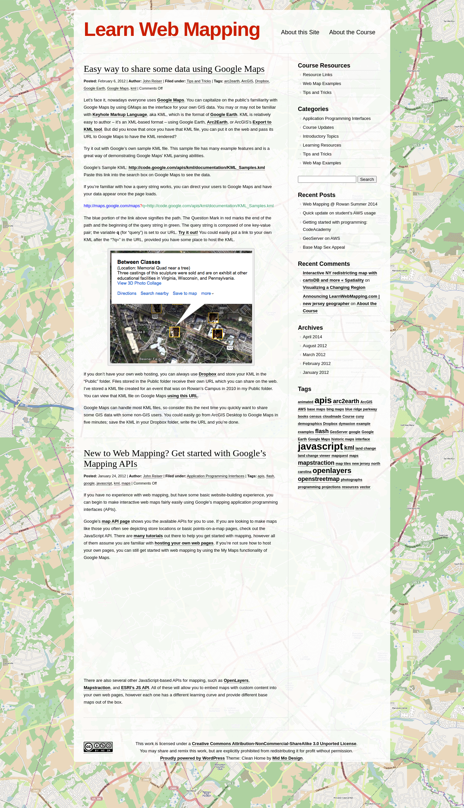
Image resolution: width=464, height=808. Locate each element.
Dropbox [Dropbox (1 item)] (330, 424)
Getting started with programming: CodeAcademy (335, 226)
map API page (116, 521)
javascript (104, 483)
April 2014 (312, 336)
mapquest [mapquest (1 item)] (340, 456)
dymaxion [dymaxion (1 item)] (347, 424)
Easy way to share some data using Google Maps (174, 69)
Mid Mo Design (288, 758)
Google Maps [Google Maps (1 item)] (319, 439)
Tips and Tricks (199, 81)
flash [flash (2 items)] (322, 431)
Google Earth (94, 88)
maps (126, 483)
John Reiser (152, 81)
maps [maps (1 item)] (354, 456)
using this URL (182, 395)
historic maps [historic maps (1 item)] (342, 439)
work (149, 743)
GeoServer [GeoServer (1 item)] (339, 432)
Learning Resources (322, 145)
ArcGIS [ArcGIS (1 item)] (366, 402)
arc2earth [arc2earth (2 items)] (346, 401)
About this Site (300, 32)
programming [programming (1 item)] (309, 487)
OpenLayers (236, 680)
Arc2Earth (217, 122)
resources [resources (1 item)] (350, 487)
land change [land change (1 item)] (366, 448)
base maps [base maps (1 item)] (316, 409)
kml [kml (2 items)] (349, 447)
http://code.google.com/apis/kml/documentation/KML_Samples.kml (197, 167)
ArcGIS (247, 81)
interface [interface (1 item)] (362, 439)
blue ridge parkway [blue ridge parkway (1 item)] (361, 409)
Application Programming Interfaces (215, 476)
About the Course (352, 32)
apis (261, 476)
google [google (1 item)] (355, 432)
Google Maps (118, 88)
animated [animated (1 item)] (305, 402)
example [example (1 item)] (363, 424)
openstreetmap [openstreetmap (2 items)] (319, 479)
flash (270, 476)
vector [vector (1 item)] (365, 487)
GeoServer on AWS (321, 238)
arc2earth (232, 81)
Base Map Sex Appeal (324, 247)
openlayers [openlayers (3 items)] (332, 470)
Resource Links (318, 74)
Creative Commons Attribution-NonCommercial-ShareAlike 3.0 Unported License (274, 743)
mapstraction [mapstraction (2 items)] (316, 463)
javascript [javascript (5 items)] (320, 446)
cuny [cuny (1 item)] (360, 416)
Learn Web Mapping (172, 29)
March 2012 (314, 354)
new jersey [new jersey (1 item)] (361, 463)
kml (133, 88)
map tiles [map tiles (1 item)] (343, 463)
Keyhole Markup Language (120, 114)
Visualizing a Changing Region (334, 287)
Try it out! (188, 232)
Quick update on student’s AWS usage (339, 212)
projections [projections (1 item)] (331, 487)
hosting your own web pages (184, 543)
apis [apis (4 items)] (323, 400)
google (89, 483)
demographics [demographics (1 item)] (310, 424)
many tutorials (148, 535)
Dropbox (262, 81)
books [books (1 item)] (303, 416)
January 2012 (316, 372)
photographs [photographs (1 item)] (351, 480)
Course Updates (318, 127)
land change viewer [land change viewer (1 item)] (314, 456)
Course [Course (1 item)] (348, 416)
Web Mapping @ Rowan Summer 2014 (340, 204)
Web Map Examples (322, 83)
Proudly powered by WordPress (192, 758)
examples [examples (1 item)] (306, 432)
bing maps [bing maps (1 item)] (335, 409)
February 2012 (317, 363)
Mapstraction (97, 687)
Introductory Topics (321, 136)
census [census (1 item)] (315, 416)
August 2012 (315, 345)
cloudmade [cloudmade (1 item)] (332, 416)
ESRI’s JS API (135, 687)
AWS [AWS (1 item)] (302, 409)
